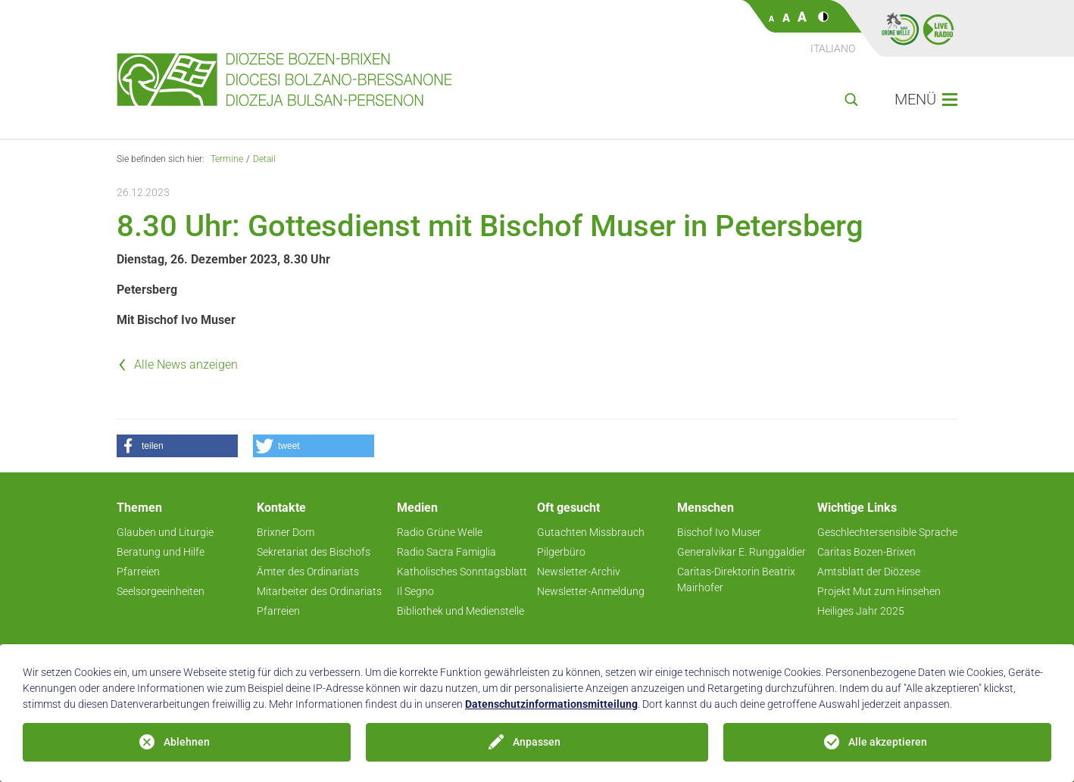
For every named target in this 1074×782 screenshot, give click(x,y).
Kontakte (281, 507)
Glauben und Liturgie (165, 532)
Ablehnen (187, 742)
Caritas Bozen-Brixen (866, 552)
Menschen (705, 507)
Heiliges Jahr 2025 (860, 611)
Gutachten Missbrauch (591, 532)
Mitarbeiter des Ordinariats (319, 591)
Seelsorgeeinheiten (160, 591)
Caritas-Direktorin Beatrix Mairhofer (736, 579)
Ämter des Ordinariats (308, 571)
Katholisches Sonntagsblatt (462, 571)
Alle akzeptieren (887, 742)
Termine (227, 159)
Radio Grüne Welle (439, 532)
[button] (177, 446)
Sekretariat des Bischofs (313, 552)
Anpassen (536, 742)
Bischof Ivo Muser (719, 532)
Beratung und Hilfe (160, 552)
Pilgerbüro (561, 552)
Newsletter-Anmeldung (591, 591)
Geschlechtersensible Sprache (887, 532)
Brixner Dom (285, 532)
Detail (264, 159)
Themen (139, 507)
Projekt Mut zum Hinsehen (879, 591)
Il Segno (415, 591)
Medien (417, 507)
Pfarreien (138, 571)
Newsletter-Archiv (578, 571)
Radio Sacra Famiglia (446, 552)
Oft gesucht (568, 507)
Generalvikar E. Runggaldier (741, 552)
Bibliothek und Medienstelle (460, 611)
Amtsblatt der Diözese (868, 571)
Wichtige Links (857, 507)
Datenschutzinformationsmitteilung (551, 704)
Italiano (832, 48)
